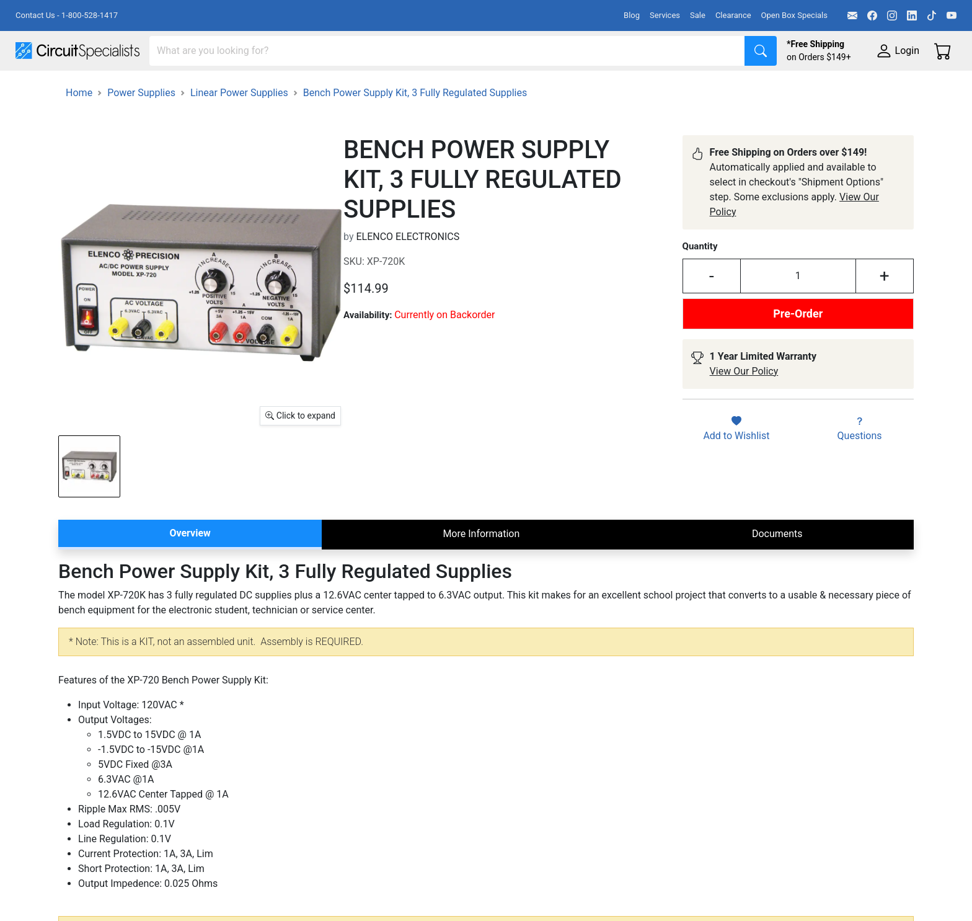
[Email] (852, 15)
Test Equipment (197, 88)
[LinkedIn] (912, 15)
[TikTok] (932, 15)
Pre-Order (798, 348)
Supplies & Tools (782, 88)
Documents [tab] (777, 568)
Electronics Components (668, 88)
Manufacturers (108, 88)
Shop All (34, 88)
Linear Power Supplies (239, 127)
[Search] (447, 51)
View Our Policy (744, 406)
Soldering (472, 88)
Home (79, 127)
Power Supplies (290, 88)
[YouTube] (952, 15)
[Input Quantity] (798, 310)
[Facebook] (872, 15)
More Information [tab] (481, 568)
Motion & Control (553, 88)
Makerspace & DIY (387, 88)
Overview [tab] (189, 568)
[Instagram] (892, 15)
